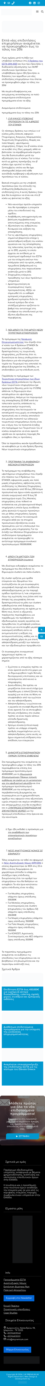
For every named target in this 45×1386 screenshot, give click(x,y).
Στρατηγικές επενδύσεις (17, 1309)
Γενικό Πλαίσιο (11, 1306)
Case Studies (10, 1313)
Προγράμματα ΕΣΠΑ (15, 1280)
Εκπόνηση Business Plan (17, 1287)
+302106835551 (12, 1336)
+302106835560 (12, 1333)
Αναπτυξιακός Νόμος (15, 1283)
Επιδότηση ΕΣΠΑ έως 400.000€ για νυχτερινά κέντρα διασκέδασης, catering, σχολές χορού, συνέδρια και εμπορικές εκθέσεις (22, 994)
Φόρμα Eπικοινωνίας (17, 1350)
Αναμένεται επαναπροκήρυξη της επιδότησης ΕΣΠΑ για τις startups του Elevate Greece (21, 1067)
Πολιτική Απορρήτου (15, 1290)
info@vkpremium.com (16, 1339)
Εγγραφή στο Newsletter (19, 1298)
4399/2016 (22, 863)
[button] (37, 12)
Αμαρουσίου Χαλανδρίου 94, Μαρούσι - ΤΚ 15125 (19, 1329)
